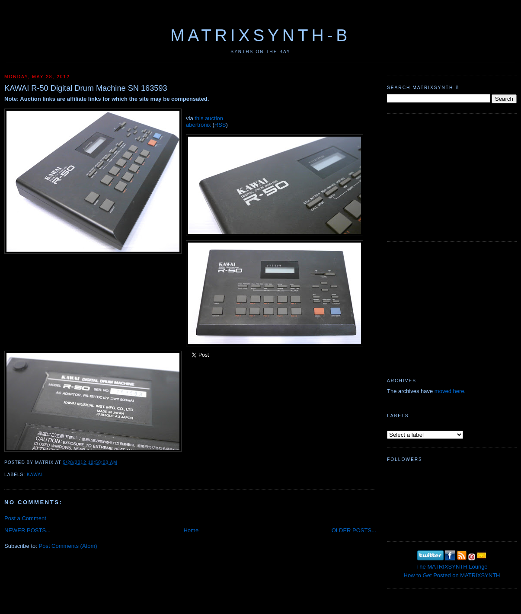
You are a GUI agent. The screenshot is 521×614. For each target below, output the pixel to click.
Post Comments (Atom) (68, 546)
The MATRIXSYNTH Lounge (451, 566)
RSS (220, 125)
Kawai (35, 474)
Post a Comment (25, 518)
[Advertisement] (452, 176)
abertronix (198, 125)
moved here (449, 391)
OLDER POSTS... (354, 530)
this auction (209, 118)
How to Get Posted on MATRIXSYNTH (452, 575)
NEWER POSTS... (27, 530)
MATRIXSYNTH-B (260, 35)
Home (190, 530)
